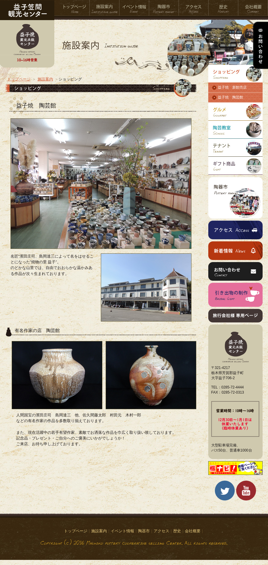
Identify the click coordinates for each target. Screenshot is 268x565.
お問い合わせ (260, 45)
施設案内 (104, 8)
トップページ (75, 8)
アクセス (194, 8)
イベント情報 (134, 8)
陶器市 (164, 8)
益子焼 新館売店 (232, 87)
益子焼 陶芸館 (230, 97)
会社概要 (253, 8)
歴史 (223, 8)
